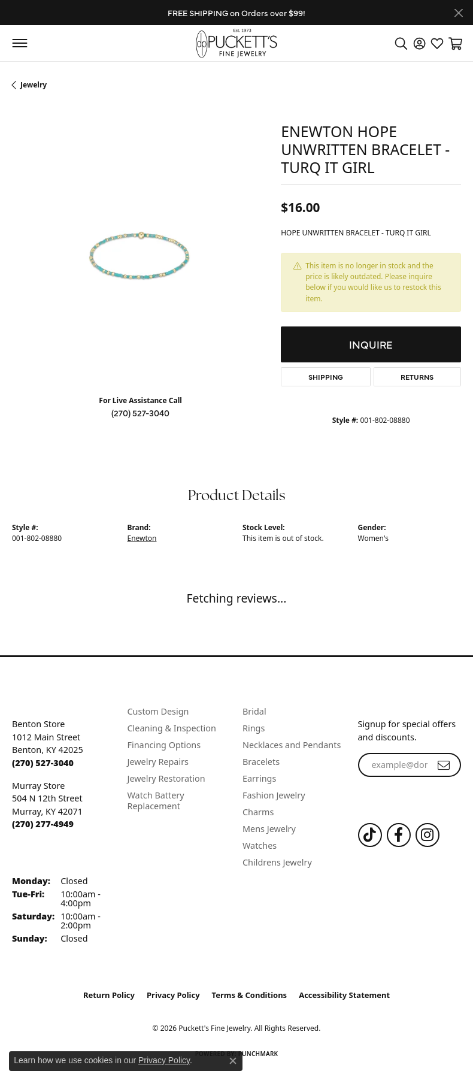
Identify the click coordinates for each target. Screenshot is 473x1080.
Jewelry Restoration (166, 778)
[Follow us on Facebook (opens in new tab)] (399, 835)
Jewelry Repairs (158, 761)
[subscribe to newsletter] (443, 765)
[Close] (458, 12)
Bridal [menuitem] (254, 711)
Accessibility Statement (344, 995)
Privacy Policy (173, 995)
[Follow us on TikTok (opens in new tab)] (370, 835)
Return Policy (109, 995)
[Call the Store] (43, 763)
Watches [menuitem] (259, 845)
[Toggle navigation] (19, 43)
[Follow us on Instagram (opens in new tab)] (427, 835)
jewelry (33, 85)
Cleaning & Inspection (172, 728)
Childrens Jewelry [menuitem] (277, 862)
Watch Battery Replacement (156, 800)
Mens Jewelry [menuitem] (269, 828)
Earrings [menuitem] (259, 778)
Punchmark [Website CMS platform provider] (258, 1053)
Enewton (142, 538)
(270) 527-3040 (140, 413)
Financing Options (164, 745)
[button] (401, 43)
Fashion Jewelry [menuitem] (273, 795)
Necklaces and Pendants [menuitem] (291, 745)
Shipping (325, 377)
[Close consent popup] (232, 1060)
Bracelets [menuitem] (261, 761)
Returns (417, 377)
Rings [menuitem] (253, 728)
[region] (140, 257)
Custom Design (158, 711)
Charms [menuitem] (258, 812)
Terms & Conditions (249, 995)
